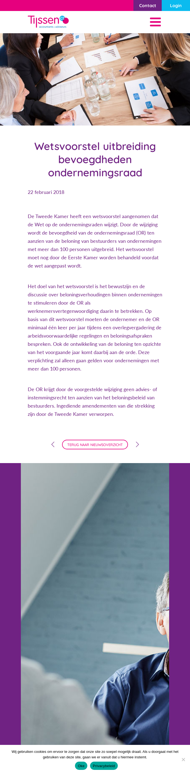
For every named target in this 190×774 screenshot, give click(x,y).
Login (176, 5)
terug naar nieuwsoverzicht (95, 444)
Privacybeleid (104, 766)
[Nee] (183, 759)
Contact (147, 5)
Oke (81, 766)
